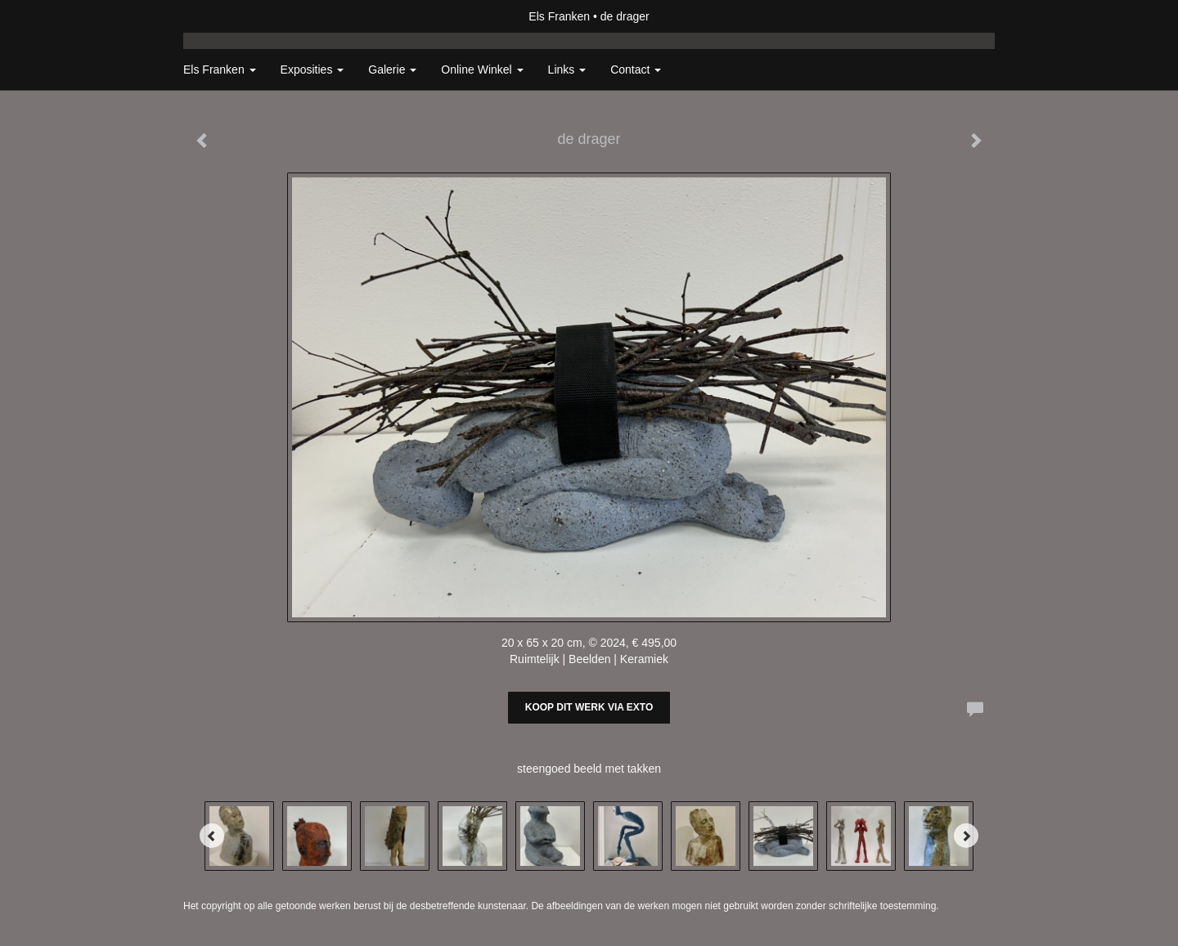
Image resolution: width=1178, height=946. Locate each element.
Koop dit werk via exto (589, 707)
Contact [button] (635, 69)
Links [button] (567, 69)
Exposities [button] (312, 69)
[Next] (966, 835)
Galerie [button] (392, 69)
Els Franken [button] (219, 69)
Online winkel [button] (482, 69)
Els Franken (559, 16)
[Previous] (212, 835)
